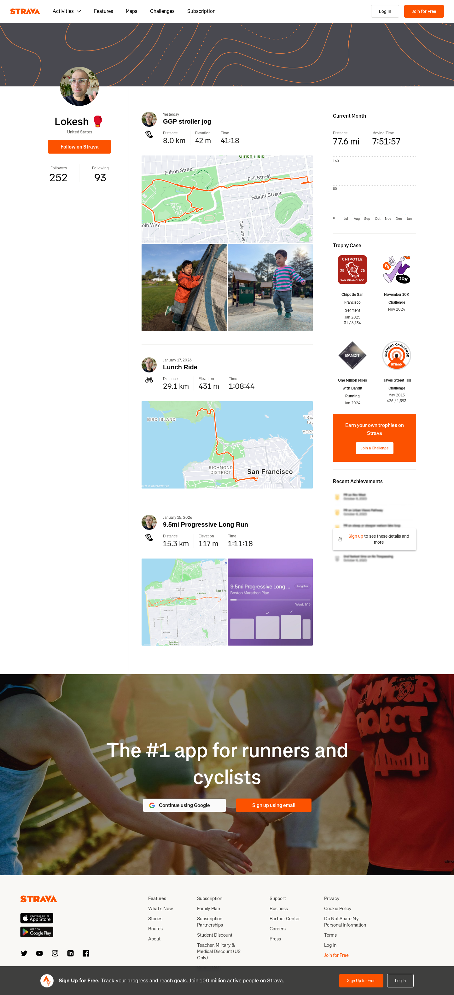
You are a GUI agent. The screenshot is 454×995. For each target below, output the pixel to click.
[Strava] (25, 11)
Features (103, 11)
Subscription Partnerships (210, 922)
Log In (385, 12)
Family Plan (208, 908)
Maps (131, 11)
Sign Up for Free (361, 980)
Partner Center (285, 919)
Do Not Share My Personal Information (345, 922)
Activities (67, 11)
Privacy (332, 898)
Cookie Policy (338, 908)
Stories (155, 919)
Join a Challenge (374, 448)
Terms (330, 935)
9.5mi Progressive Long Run (205, 524)
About (154, 939)
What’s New (160, 908)
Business (279, 908)
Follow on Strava (80, 146)
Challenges (162, 11)
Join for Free (424, 12)
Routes (155, 929)
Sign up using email (273, 805)
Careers (278, 929)
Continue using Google (179, 805)
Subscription (201, 11)
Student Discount (214, 935)
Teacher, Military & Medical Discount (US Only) (219, 951)
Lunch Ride (180, 367)
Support (278, 898)
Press (275, 939)
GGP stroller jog (187, 121)
